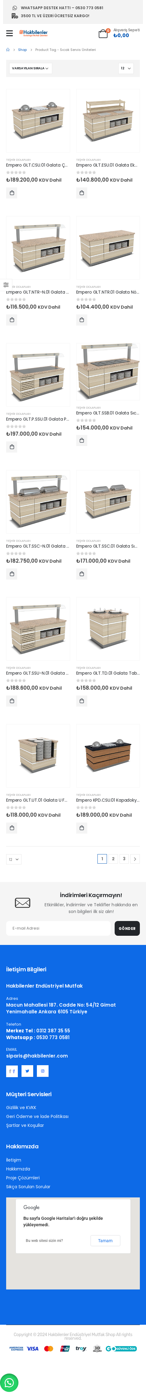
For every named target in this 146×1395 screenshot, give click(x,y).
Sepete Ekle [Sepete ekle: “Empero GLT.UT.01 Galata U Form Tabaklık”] (11, 829)
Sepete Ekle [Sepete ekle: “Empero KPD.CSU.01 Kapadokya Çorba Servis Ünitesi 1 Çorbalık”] (81, 829)
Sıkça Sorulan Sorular (28, 1187)
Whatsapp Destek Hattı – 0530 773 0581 (57, 8)
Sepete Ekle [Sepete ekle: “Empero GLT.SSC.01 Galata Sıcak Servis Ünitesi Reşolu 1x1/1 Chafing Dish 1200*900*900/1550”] (81, 575)
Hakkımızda (18, 1169)
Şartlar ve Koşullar (25, 1125)
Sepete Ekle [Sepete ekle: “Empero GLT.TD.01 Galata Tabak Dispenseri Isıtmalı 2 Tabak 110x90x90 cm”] (81, 702)
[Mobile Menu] (9, 33)
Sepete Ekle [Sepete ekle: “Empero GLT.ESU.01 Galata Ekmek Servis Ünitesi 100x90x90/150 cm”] (81, 194)
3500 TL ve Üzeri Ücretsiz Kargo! (50, 16)
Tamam (105, 1240)
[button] (9, 1383)
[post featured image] (38, 120)
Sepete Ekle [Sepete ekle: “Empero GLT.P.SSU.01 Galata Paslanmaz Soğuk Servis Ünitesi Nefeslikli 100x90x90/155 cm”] (11, 448)
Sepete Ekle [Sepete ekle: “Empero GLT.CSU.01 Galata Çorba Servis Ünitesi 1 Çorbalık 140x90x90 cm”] (11, 194)
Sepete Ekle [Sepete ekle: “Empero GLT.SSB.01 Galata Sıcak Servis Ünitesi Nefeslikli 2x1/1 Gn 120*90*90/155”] (81, 442)
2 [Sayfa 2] (113, 859)
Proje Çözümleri (23, 1178)
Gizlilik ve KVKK (21, 1107)
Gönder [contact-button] (127, 928)
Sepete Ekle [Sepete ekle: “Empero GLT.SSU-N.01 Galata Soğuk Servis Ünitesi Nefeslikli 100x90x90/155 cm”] (11, 702)
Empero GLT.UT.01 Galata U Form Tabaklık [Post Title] (48, 800)
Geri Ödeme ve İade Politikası (37, 1116)
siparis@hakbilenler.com (37, 1056)
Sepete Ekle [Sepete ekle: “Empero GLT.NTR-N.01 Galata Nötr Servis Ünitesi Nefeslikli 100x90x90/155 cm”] (11, 321)
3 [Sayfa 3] (124, 859)
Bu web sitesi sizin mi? (44, 1241)
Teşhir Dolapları (18, 160)
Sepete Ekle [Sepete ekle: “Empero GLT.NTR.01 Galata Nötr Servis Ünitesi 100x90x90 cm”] (81, 321)
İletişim (13, 1160)
